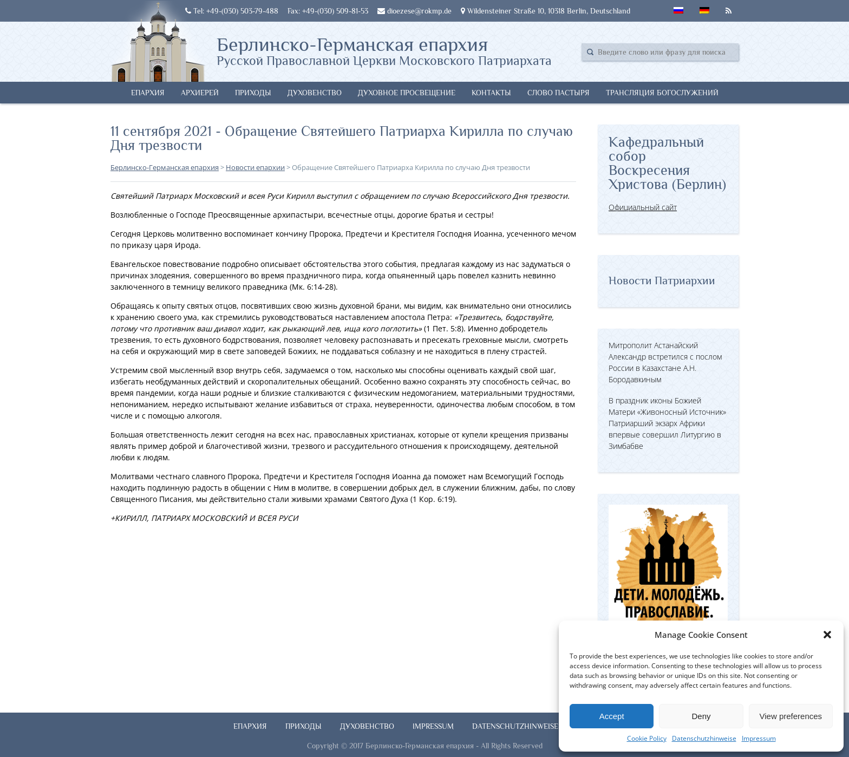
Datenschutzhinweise (704, 738)
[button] (827, 634)
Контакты (491, 92)
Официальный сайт (643, 207)
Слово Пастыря (558, 92)
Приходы (253, 92)
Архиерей (200, 92)
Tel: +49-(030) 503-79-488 (231, 10)
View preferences (791, 716)
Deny (700, 716)
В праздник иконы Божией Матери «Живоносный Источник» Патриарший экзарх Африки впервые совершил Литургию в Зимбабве (667, 423)
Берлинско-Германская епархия (384, 50)
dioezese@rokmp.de (414, 10)
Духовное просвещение (406, 92)
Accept (611, 716)
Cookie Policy (647, 738)
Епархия (148, 92)
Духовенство (315, 92)
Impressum (759, 738)
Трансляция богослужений (662, 92)
